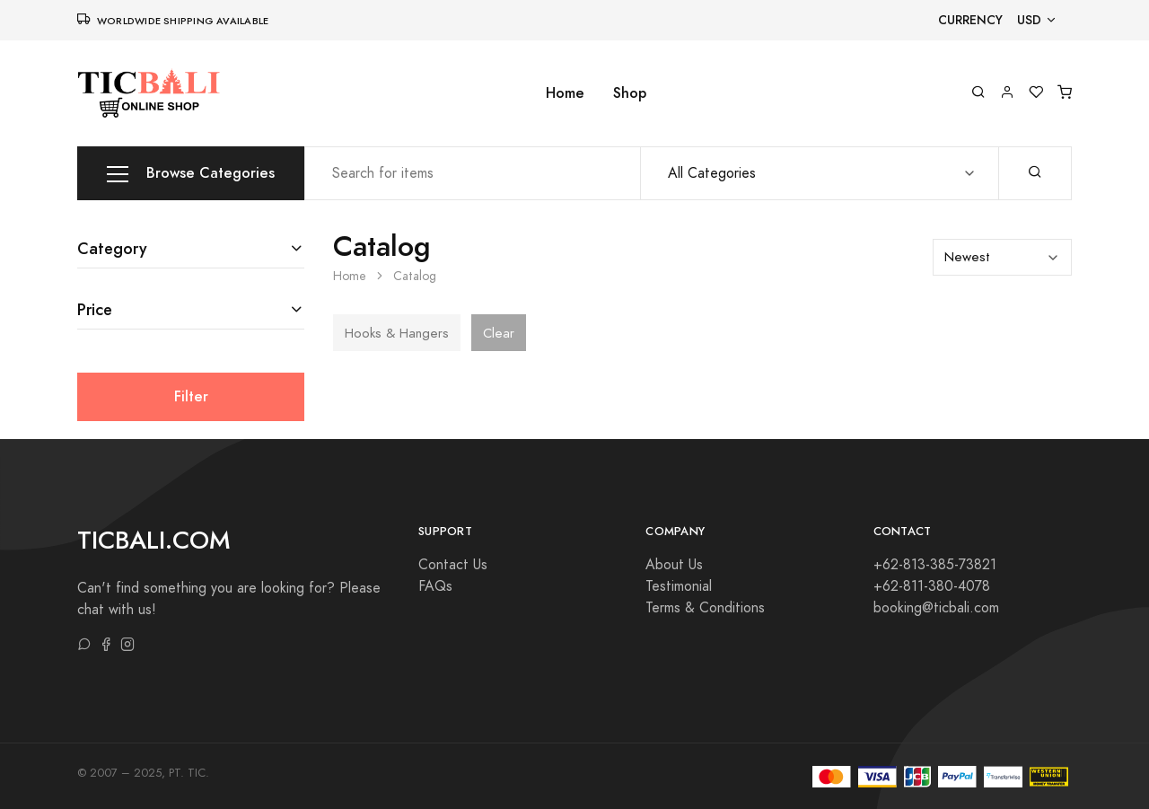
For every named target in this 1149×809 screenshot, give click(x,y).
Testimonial (678, 586)
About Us (674, 565)
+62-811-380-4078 (931, 586)
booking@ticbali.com (936, 608)
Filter (191, 396)
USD (1029, 20)
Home (565, 93)
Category (112, 248)
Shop (629, 93)
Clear (498, 333)
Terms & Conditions (705, 608)
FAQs (435, 586)
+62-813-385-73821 (934, 565)
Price (94, 309)
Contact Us (452, 565)
